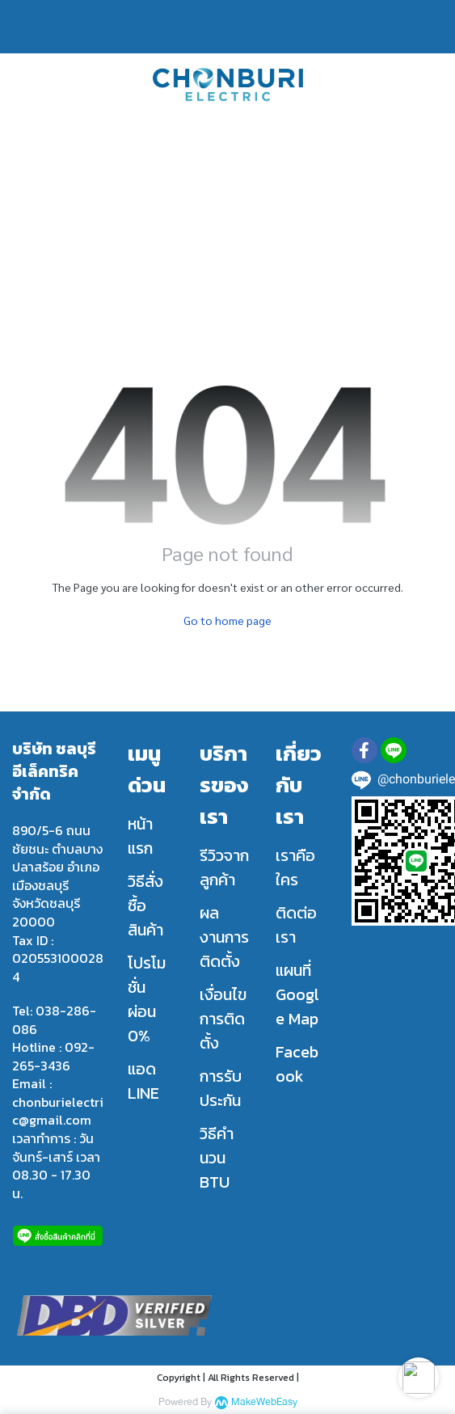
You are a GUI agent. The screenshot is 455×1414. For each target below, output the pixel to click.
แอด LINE (143, 1081)
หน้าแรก (140, 836)
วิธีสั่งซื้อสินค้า (145, 905)
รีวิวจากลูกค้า (224, 867)
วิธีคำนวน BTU (217, 1157)
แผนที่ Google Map (297, 994)
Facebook (297, 1064)
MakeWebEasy (264, 1402)
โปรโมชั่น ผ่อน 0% (147, 999)
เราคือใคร (295, 867)
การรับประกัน (221, 1088)
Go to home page (227, 620)
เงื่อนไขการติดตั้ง (223, 1018)
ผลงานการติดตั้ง (224, 937)
